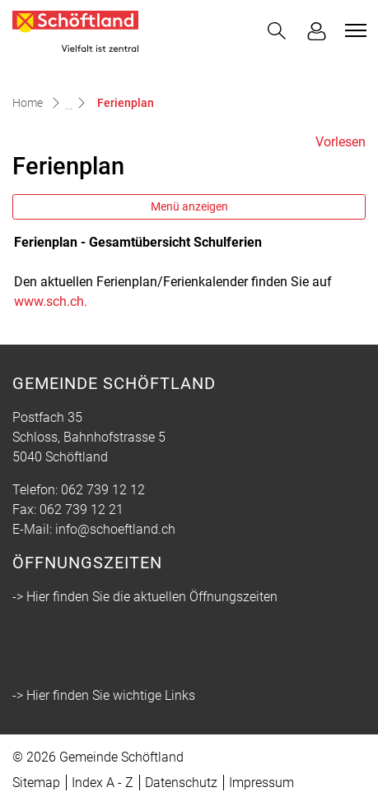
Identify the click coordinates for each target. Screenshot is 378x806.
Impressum (261, 782)
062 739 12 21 (82, 509)
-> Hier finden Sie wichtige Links (103, 695)
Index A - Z (102, 782)
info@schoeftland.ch (115, 529)
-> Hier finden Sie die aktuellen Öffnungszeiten (145, 596)
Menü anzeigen (189, 206)
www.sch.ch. (59, 301)
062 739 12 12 (103, 490)
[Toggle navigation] (353, 30)
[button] (276, 30)
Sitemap (36, 782)
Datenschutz (181, 782)
